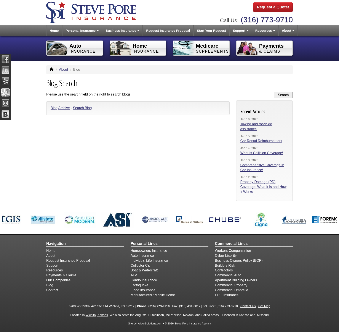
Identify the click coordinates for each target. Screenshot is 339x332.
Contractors (224, 270)
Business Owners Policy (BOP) (239, 260)
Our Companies (58, 280)
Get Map (264, 306)
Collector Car (141, 265)
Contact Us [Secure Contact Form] (248, 306)
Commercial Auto (228, 275)
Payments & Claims (61, 275)
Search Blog (82, 108)
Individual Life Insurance (149, 260)
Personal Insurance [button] (82, 30)
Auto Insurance (142, 255)
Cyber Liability (226, 255)
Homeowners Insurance (149, 250)
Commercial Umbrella (231, 290)
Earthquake (139, 285)
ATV (134, 275)
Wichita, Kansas (97, 315)
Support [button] (240, 30)
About (63, 69)
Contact (52, 290)
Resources (54, 270)
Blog (49, 285)
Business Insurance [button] (122, 30)
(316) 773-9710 (267, 19)
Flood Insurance (143, 290)
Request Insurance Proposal (168, 30)
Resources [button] (265, 30)
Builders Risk (225, 265)
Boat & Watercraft (144, 270)
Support (52, 265)
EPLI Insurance (226, 295)
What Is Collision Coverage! (261, 153)
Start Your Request (211, 30)
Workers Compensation (233, 250)
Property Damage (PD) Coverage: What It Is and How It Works (263, 187)
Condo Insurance (144, 280)
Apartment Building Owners (236, 280)
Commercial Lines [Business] (231, 243)
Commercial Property (231, 285)
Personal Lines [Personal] (144, 243)
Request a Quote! (273, 7)
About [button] (288, 30)
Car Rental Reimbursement (261, 141)
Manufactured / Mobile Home (153, 295)
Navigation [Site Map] (56, 243)
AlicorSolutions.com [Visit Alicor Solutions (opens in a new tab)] (150, 323)
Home (54, 30)
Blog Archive (60, 108)
